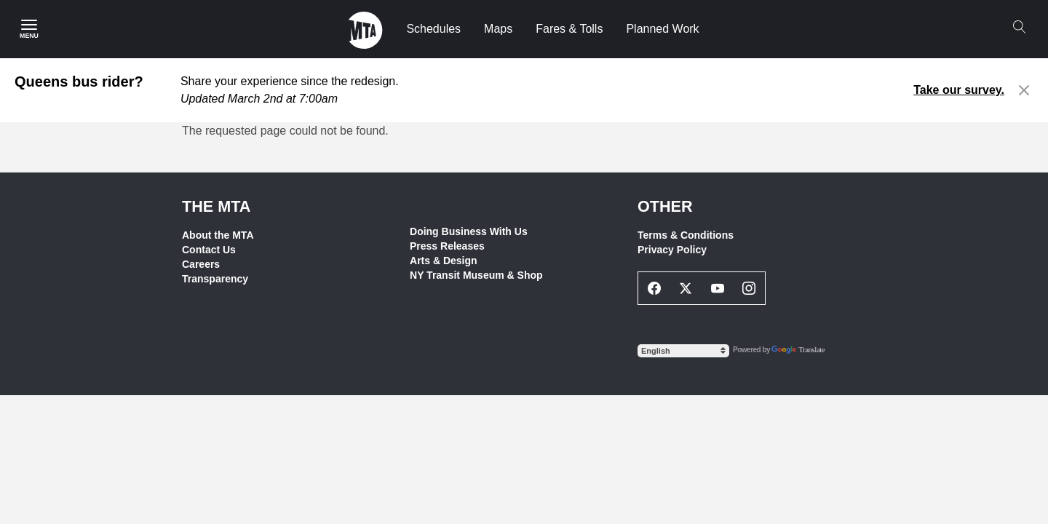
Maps (498, 29)
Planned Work (662, 29)
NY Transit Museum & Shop (476, 275)
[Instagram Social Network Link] (750, 288)
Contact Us (209, 249)
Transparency (215, 279)
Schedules (433, 29)
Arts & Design (443, 260)
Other (665, 206)
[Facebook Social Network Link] (654, 288)
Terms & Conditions (686, 235)
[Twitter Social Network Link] (686, 288)
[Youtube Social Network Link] (718, 288)
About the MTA (218, 235)
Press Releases (447, 246)
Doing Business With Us (469, 231)
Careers (201, 264)
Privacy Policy (672, 249)
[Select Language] (683, 350)
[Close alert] (1024, 90)
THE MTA (216, 206)
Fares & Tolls (569, 29)
